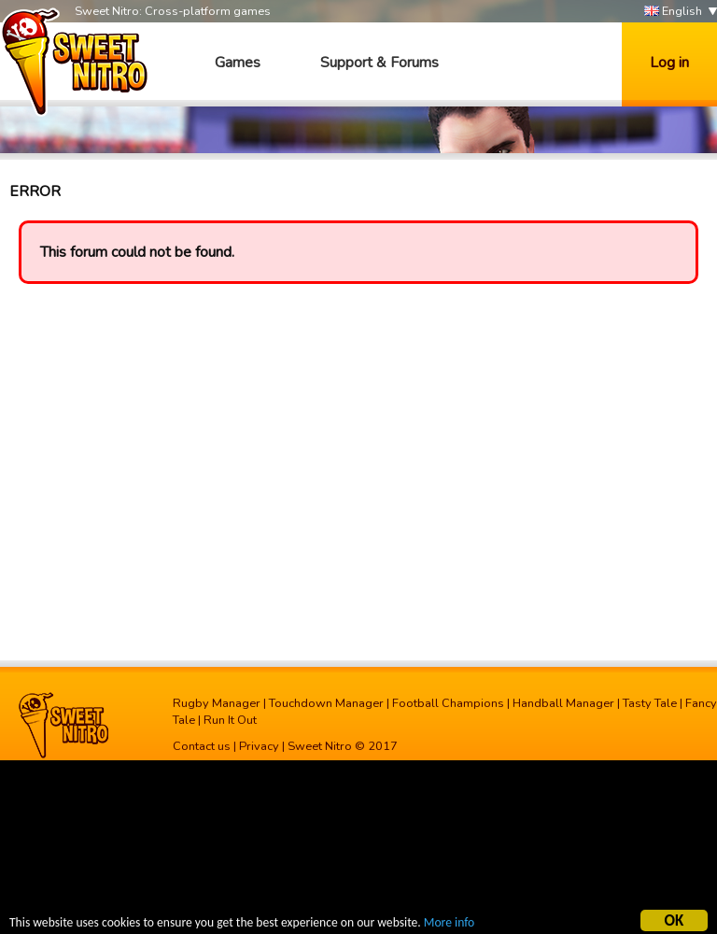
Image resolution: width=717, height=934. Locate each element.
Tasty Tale (650, 703)
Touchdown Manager (326, 703)
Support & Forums (379, 62)
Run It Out (230, 720)
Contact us (202, 746)
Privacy (259, 746)
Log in (669, 62)
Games (237, 62)
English (673, 12)
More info (449, 925)
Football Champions (448, 703)
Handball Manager (563, 703)
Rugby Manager (216, 703)
